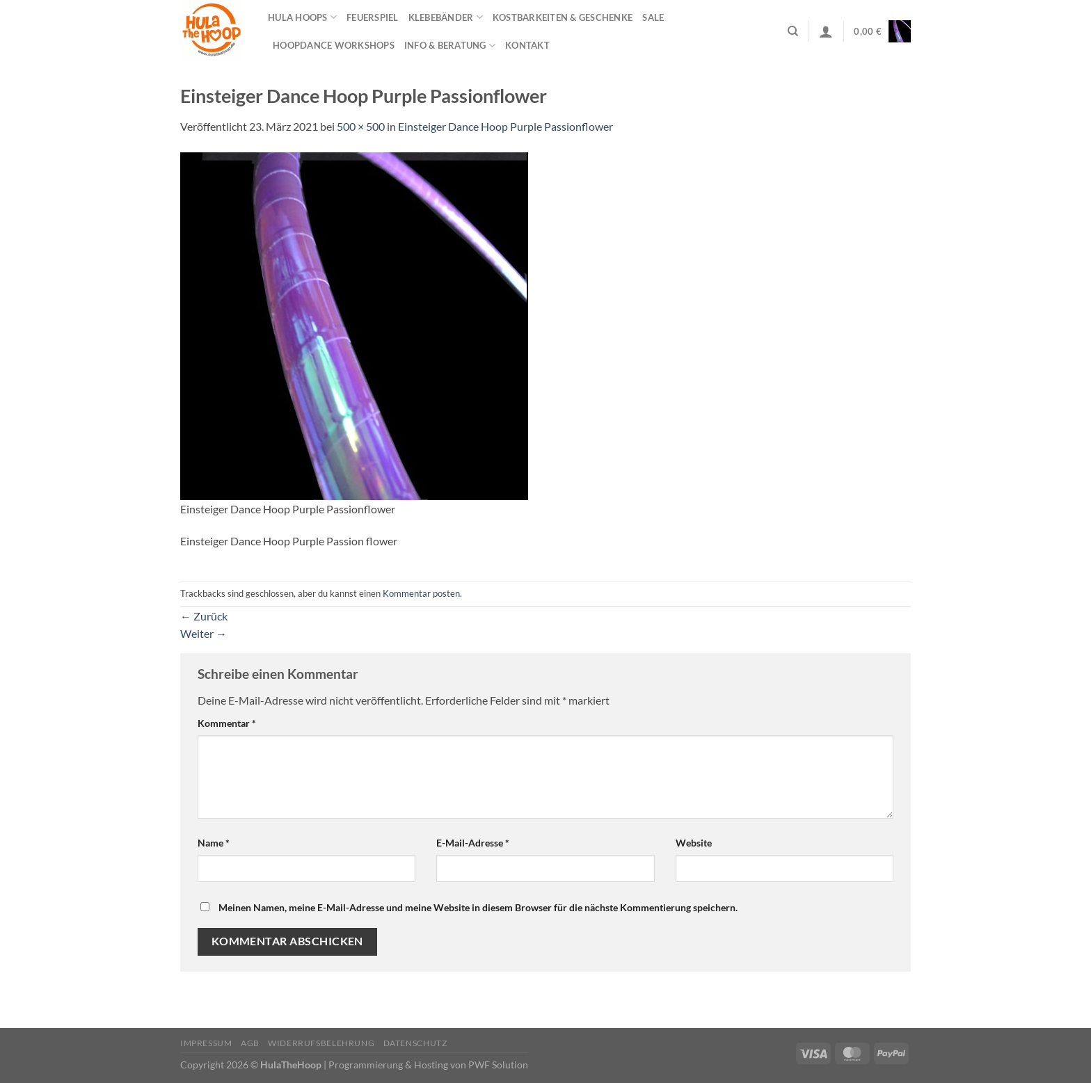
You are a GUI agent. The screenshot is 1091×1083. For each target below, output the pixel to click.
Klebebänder (445, 17)
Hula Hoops (302, 17)
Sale (653, 17)
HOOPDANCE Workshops (334, 45)
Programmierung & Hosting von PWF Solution (428, 1064)
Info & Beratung (449, 45)
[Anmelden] (826, 31)
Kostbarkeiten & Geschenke (562, 17)
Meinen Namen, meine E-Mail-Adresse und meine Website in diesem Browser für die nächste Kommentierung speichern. (478, 907)
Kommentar (227, 723)
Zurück (204, 616)
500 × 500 (361, 126)
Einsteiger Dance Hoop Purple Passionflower (505, 126)
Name (214, 843)
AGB (250, 1043)
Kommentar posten (421, 593)
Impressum (206, 1043)
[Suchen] (793, 31)
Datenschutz (415, 1043)
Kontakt (527, 45)
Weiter (203, 633)
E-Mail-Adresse (472, 843)
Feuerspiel (373, 17)
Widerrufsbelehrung (321, 1043)
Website (694, 843)
